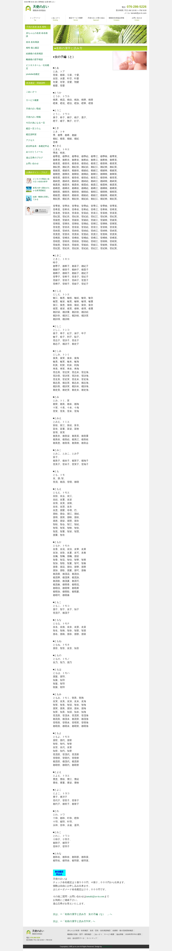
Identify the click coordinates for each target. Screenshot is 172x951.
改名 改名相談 (32, 42)
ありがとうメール (34, 152)
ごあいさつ (31, 92)
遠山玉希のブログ (34, 157)
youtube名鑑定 (33, 74)
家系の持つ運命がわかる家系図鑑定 (41, 189)
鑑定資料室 (31, 134)
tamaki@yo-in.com (95, 896)
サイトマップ (92, 938)
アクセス (30, 140)
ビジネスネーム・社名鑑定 (37, 66)
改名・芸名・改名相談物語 (100, 930)
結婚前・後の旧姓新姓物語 (123, 930)
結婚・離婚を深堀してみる (41, 198)
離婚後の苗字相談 (34, 59)
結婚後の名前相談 (34, 53)
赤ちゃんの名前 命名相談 (37, 34)
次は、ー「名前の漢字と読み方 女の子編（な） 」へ (82, 914)
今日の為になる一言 (35, 123)
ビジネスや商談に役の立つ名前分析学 (41, 180)
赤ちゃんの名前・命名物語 (77, 930)
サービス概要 (32, 100)
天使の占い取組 (33, 108)
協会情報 (119, 934)
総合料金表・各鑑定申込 (37, 146)
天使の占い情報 (33, 117)
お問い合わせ (32, 163)
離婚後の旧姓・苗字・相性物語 (79, 934)
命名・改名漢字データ (75, 938)
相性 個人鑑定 (32, 48)
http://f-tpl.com (107, 946)
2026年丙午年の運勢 (133, 934)
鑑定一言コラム (33, 128)
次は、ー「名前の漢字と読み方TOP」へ (74, 921)
